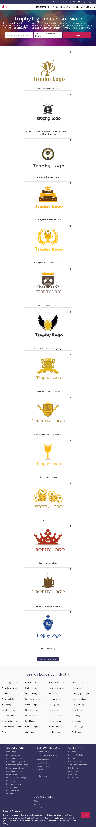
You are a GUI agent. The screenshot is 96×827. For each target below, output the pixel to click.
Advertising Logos (9, 682)
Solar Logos (77, 715)
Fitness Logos (31, 715)
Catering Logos (8, 709)
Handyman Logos (56, 682)
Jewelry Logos (55, 704)
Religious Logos (79, 704)
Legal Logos (54, 709)
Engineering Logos (33, 698)
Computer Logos (9, 731)
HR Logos (53, 693)
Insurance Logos (56, 698)
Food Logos (30, 720)
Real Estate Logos (79, 698)
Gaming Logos (31, 726)
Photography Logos (80, 693)
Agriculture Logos (9, 687)
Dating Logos (31, 687)
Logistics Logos (55, 715)
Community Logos (10, 720)
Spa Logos (76, 720)
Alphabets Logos (9, 693)
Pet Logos (76, 687)
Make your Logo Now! (48, 659)
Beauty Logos (8, 704)
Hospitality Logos (56, 687)
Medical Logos (55, 731)
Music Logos (77, 682)
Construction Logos (33, 682)
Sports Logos (78, 726)
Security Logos (78, 709)
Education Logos (32, 693)
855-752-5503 (71, 2)
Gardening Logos (32, 731)
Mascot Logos (55, 720)
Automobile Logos (10, 698)
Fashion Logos (31, 704)
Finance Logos (31, 709)
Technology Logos (80, 731)
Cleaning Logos (8, 715)
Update (77, 35)
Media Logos (54, 726)
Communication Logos (11, 726)
